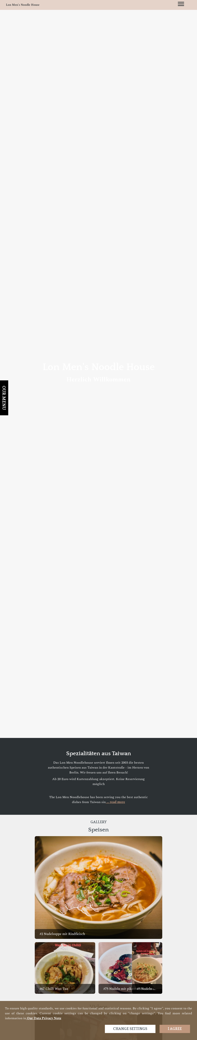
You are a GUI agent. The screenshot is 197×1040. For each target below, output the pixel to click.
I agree (175, 1029)
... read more (115, 802)
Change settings (130, 1029)
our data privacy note (43, 1018)
